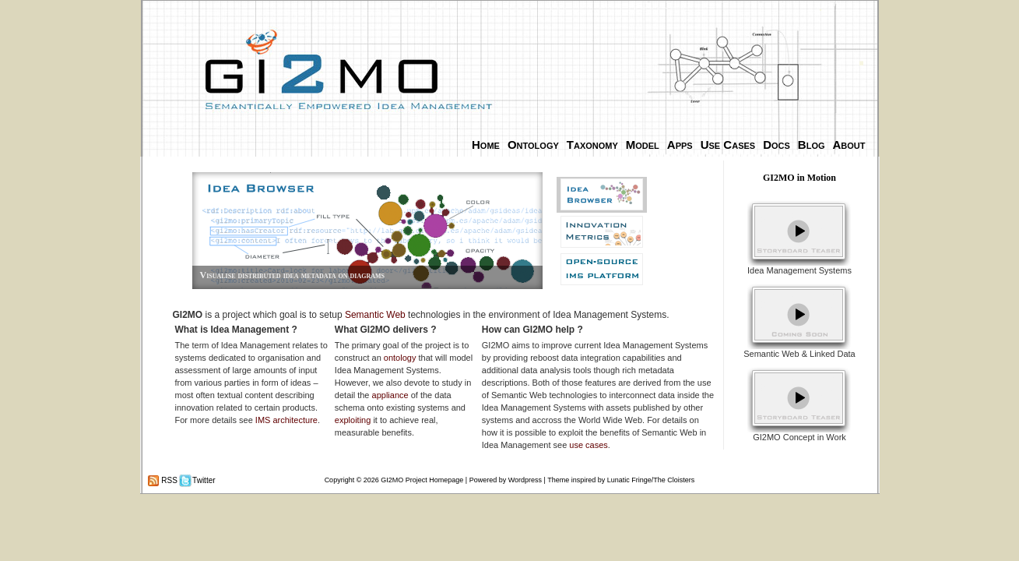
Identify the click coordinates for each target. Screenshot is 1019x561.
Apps (680, 144)
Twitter (203, 480)
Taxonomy (592, 144)
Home (486, 144)
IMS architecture (286, 420)
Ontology (533, 144)
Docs (776, 144)
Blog (811, 144)
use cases (588, 445)
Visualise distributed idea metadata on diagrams (292, 275)
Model (642, 144)
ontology (400, 357)
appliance (390, 395)
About (849, 144)
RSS (168, 480)
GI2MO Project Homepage (422, 480)
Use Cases (728, 144)
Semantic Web (375, 314)
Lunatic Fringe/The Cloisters (651, 480)
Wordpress (525, 480)
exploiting (353, 420)
